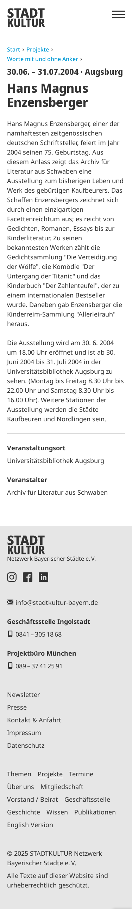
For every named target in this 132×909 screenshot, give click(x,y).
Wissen (57, 812)
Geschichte (23, 812)
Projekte (37, 49)
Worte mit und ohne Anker (42, 59)
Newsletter (23, 694)
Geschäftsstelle (87, 799)
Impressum (24, 732)
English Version (30, 824)
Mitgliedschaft (61, 786)
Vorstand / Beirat (32, 799)
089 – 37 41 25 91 (39, 666)
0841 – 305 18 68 (38, 634)
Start (13, 49)
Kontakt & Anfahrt (34, 720)
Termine (81, 774)
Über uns (20, 786)
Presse (17, 707)
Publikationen (95, 812)
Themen (19, 774)
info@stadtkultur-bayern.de (56, 602)
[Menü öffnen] (118, 14)
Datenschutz (25, 745)
